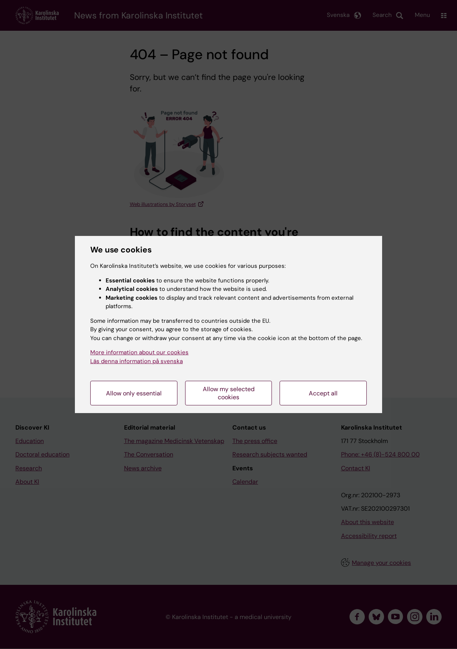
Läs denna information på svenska (136, 361)
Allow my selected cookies (229, 393)
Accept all (323, 393)
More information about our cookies (139, 352)
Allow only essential (134, 393)
